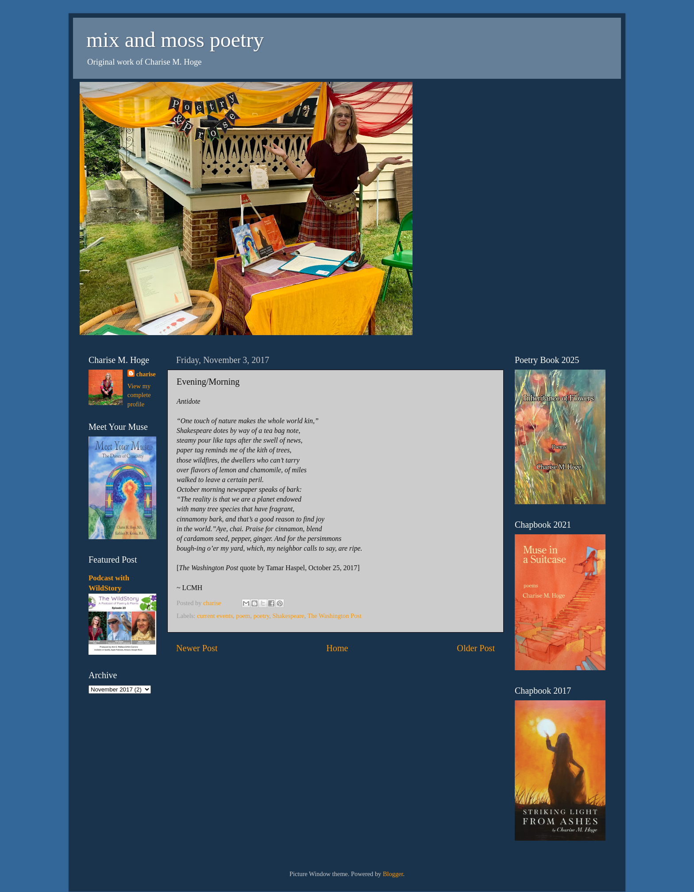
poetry (261, 615)
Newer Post (197, 648)
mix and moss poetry (175, 39)
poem (243, 615)
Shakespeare (289, 615)
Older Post (476, 648)
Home (337, 648)
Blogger (393, 873)
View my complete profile (139, 394)
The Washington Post (334, 615)
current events (215, 615)
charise (146, 374)
